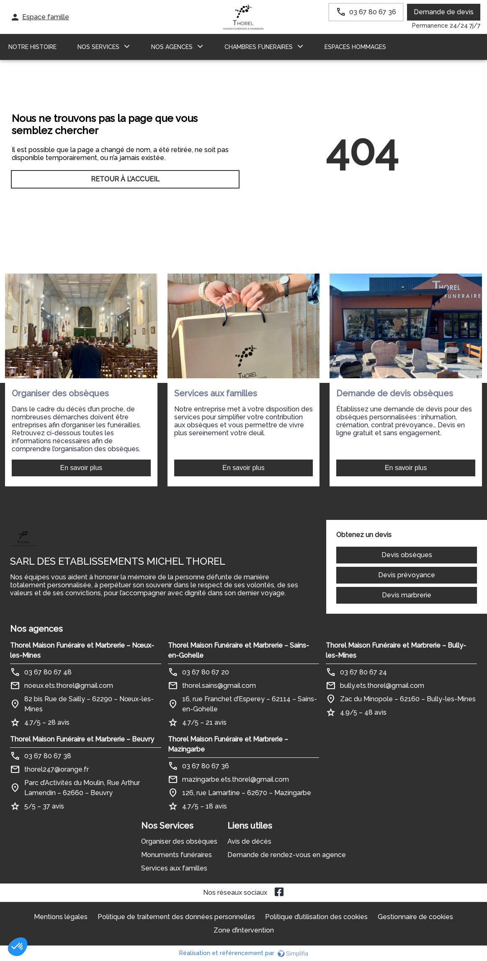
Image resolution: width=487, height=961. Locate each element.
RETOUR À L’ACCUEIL (125, 179)
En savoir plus (81, 467)
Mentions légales (61, 917)
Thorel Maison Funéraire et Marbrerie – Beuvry (82, 739)
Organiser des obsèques (179, 841)
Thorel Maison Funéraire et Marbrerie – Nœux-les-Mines (82, 650)
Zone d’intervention (244, 930)
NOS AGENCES (172, 47)
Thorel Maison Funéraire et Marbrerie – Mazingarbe (228, 744)
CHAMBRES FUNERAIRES (258, 47)
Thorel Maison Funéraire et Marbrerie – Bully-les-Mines (396, 650)
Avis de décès (249, 841)
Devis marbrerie (406, 595)
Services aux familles (174, 868)
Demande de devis (444, 12)
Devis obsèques (406, 555)
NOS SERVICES (98, 47)
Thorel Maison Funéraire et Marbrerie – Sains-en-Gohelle (238, 650)
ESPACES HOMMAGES (355, 47)
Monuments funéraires (176, 855)
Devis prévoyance (406, 575)
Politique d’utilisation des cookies (316, 917)
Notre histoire (32, 47)
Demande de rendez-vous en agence (286, 855)
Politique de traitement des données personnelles (176, 917)
